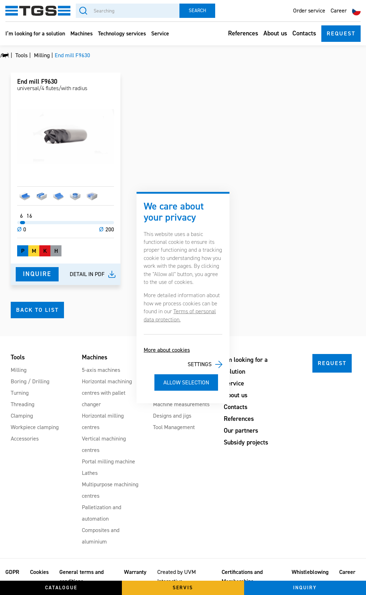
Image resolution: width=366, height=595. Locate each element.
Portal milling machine (108, 461)
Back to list (37, 310)
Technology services (122, 33)
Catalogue (61, 587)
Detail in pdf (87, 274)
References (243, 33)
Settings (200, 364)
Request (341, 33)
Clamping (22, 415)
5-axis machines (101, 370)
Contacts (304, 33)
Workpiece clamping (35, 427)
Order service (309, 10)
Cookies (39, 572)
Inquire (37, 274)
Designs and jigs (172, 415)
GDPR (12, 572)
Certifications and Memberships (242, 576)
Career (339, 10)
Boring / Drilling (30, 381)
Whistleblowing (310, 572)
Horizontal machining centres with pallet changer (107, 393)
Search (197, 10)
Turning (20, 393)
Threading (22, 404)
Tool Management (174, 427)
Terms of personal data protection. (180, 315)
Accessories (25, 438)
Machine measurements (181, 404)
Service (160, 33)
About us (275, 33)
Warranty (135, 572)
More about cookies (167, 350)
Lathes (90, 473)
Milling (18, 370)
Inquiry (305, 587)
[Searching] (127, 11)
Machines (81, 33)
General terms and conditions (81, 576)
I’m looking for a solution (35, 33)
